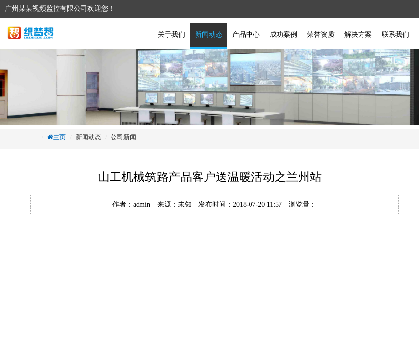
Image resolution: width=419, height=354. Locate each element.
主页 (59, 137)
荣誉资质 (321, 34)
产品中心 (246, 34)
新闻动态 (209, 34)
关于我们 (171, 34)
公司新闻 (123, 137)
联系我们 (395, 34)
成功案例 (283, 34)
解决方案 (358, 34)
